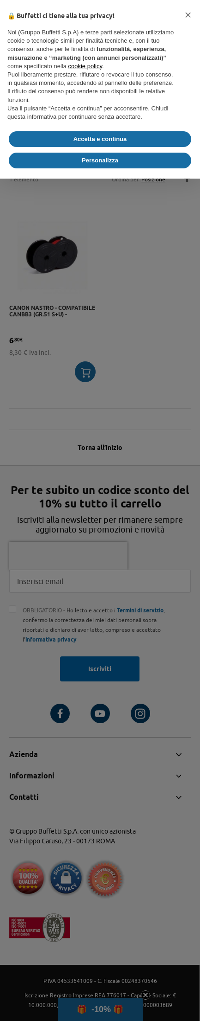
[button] (188, 14)
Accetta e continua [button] (100, 138)
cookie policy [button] (85, 66)
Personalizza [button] (100, 160)
